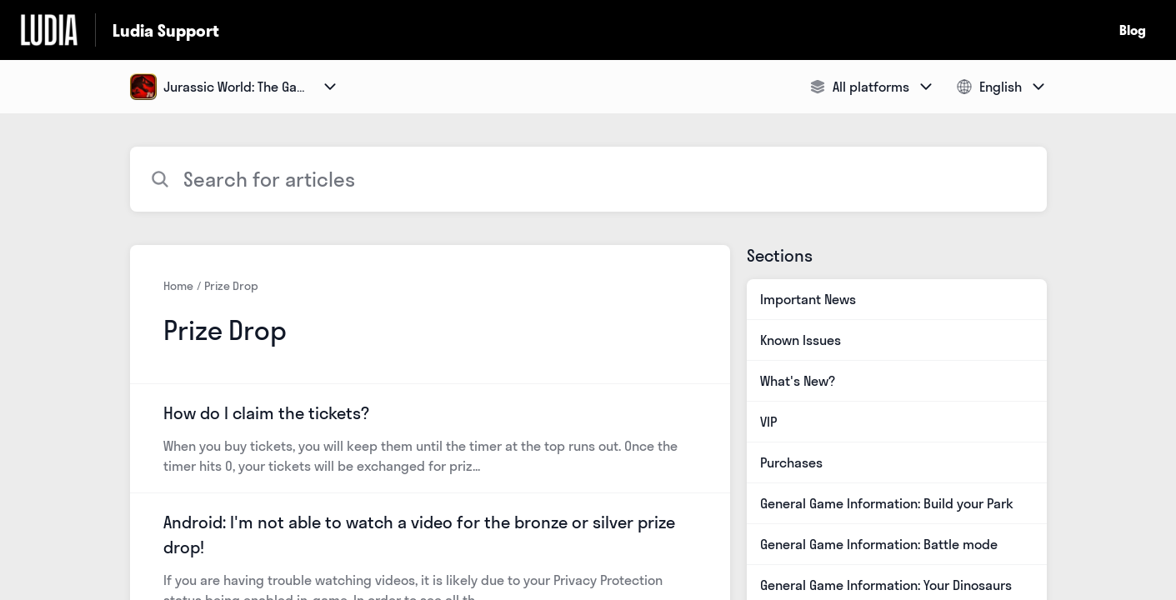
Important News (808, 299)
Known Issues (800, 340)
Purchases (791, 462)
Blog (1132, 30)
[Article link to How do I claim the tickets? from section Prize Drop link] (430, 438)
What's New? (797, 380)
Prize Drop (231, 285)
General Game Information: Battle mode (879, 544)
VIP (768, 421)
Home (178, 285)
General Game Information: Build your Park (886, 503)
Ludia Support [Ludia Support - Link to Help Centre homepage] (166, 30)
